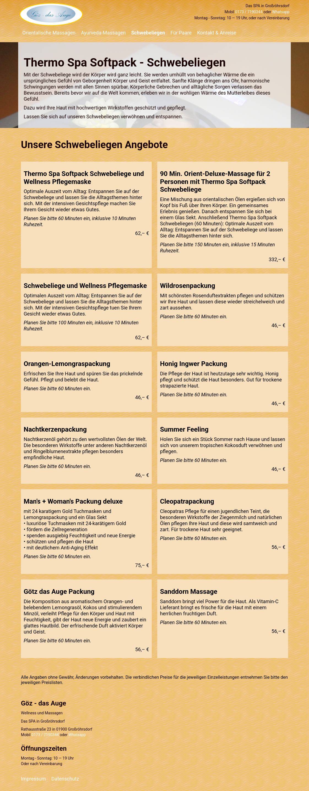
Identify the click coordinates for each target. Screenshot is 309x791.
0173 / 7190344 (248, 12)
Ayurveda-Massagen (103, 33)
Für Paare (181, 33)
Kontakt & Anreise (216, 33)
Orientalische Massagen (48, 33)
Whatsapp (280, 12)
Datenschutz (65, 779)
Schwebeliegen (148, 33)
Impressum (33, 779)
